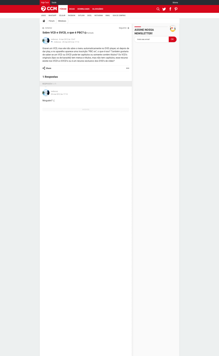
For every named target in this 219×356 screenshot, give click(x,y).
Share (48, 68)
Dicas (72, 9)
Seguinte (122, 28)
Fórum (63, 9)
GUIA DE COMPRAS (119, 15)
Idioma (175, 2)
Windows (62, 21)
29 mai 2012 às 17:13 (70, 42)
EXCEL (89, 15)
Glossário (97, 9)
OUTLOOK (81, 15)
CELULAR (62, 15)
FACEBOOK (71, 15)
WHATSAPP (52, 15)
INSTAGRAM (98, 15)
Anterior (48, 28)
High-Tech (45, 2)
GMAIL (107, 15)
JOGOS (43, 15)
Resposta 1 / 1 (49, 84)
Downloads (84, 9)
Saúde (54, 2)
